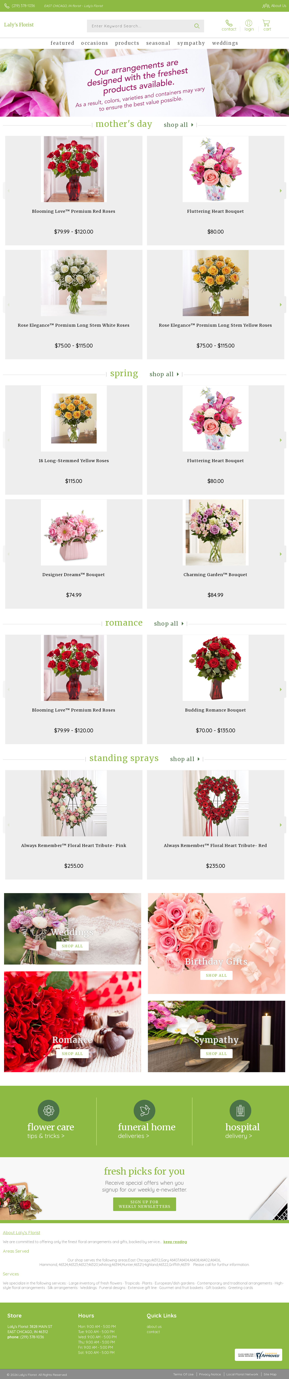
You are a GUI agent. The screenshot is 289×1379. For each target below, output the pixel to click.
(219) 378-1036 (23, 5)
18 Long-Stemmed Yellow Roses (74, 460)
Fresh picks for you (144, 1179)
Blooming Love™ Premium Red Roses (73, 211)
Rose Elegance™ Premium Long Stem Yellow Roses (215, 325)
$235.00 (215, 865)
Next (281, 190)
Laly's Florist (19, 25)
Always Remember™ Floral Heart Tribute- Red (215, 845)
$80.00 (215, 231)
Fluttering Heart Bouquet (215, 211)
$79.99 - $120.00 (73, 231)
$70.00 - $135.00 (215, 730)
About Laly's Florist (21, 1232)
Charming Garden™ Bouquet (215, 574)
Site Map (270, 1374)
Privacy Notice (210, 1374)
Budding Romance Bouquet (215, 710)
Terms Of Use (183, 1374)
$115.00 (73, 481)
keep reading (175, 1241)
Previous (8, 190)
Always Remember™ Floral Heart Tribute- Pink (73, 845)
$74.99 (74, 594)
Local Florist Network (242, 1374)
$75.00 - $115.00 (74, 345)
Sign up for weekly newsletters (144, 1204)
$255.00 (73, 865)
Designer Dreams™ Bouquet (73, 574)
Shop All (176, 124)
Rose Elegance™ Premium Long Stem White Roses (74, 325)
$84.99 (215, 594)
